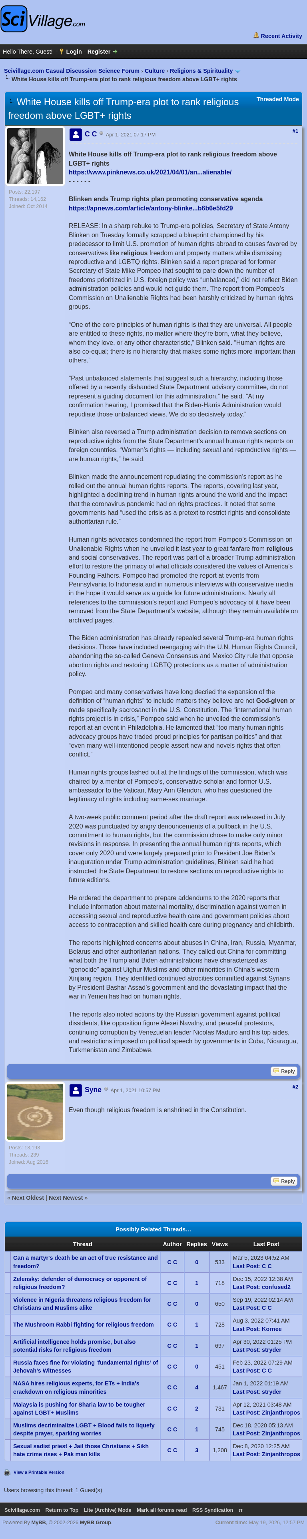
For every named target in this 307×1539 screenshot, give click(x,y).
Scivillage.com (22, 1510)
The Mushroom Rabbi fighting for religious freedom (83, 1324)
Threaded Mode (278, 99)
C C (172, 1262)
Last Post (246, 1266)
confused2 (276, 1287)
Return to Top (61, 1510)
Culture (155, 71)
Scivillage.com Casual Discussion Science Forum (72, 71)
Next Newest (66, 1198)
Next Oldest (28, 1198)
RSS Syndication (212, 1510)
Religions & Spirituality (201, 71)
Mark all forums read (162, 1510)
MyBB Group (95, 1522)
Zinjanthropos (281, 1412)
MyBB (39, 1522)
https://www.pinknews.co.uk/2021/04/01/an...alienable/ (150, 172)
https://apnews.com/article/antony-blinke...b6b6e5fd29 (151, 208)
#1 (295, 131)
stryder (271, 1350)
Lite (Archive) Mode (108, 1510)
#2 (295, 1087)
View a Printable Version (39, 1472)
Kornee (272, 1329)
